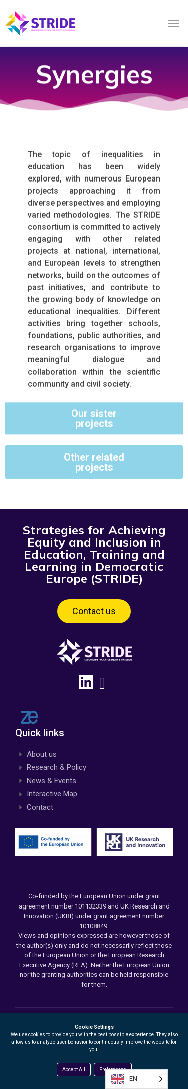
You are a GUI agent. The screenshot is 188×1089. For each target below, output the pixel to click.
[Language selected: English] (136, 1079)
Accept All (73, 1069)
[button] (174, 23)
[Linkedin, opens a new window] (94, 681)
